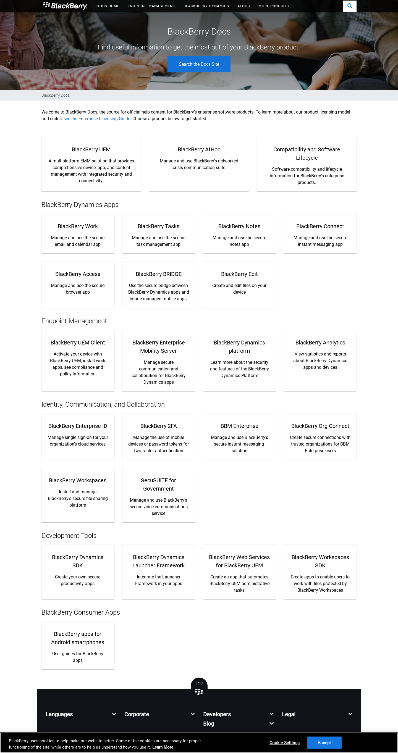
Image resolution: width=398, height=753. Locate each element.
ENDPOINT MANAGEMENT (151, 6)
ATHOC (243, 6)
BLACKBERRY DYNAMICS (206, 6)
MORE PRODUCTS (274, 6)
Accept (324, 742)
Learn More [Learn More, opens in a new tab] (162, 747)
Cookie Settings (284, 742)
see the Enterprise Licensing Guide (97, 118)
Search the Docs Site (199, 64)
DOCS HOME (108, 6)
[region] (199, 742)
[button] (350, 6)
